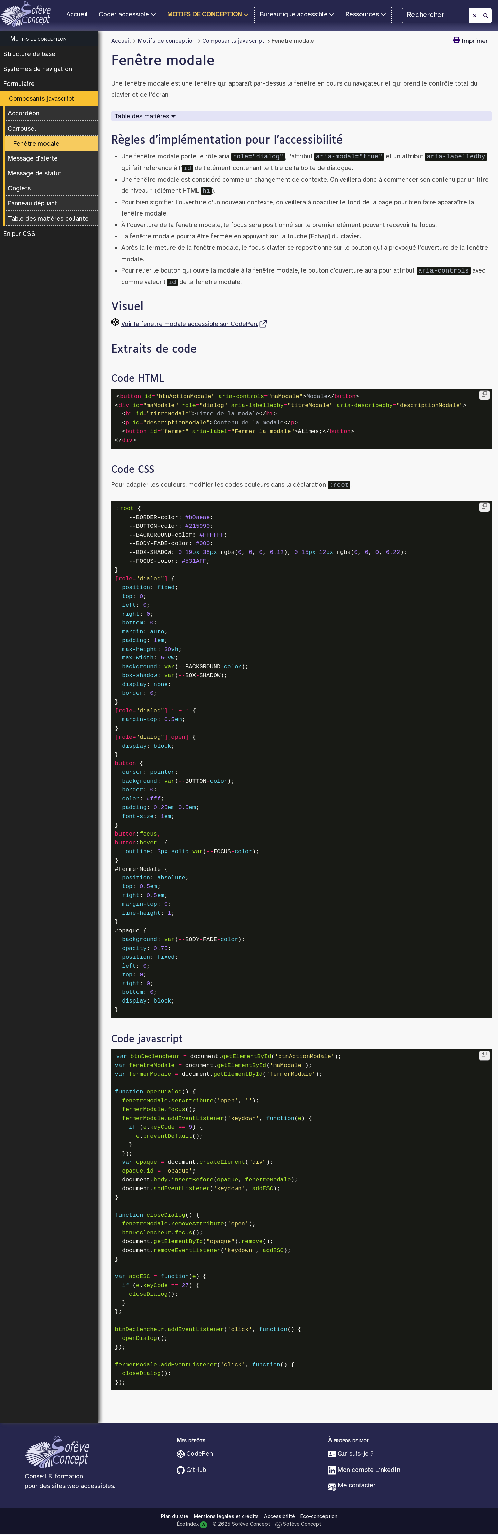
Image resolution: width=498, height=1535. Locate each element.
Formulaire (19, 85)
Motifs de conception (204, 15)
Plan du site (174, 1518)
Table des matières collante (48, 220)
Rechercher (425, 15)
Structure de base (29, 55)
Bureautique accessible (294, 15)
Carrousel (22, 130)
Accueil (77, 15)
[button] (351, 1488)
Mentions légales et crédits (226, 1518)
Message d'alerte (33, 160)
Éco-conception (318, 1518)
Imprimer (470, 42)
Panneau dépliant (32, 205)
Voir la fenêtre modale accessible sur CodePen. (189, 325)
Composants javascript (41, 100)
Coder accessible (124, 15)
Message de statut (34, 175)
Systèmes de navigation (37, 70)
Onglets (19, 190)
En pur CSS (19, 235)
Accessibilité (279, 1518)
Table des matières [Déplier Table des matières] (142, 117)
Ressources (362, 15)
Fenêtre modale (36, 145)
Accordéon (23, 115)
